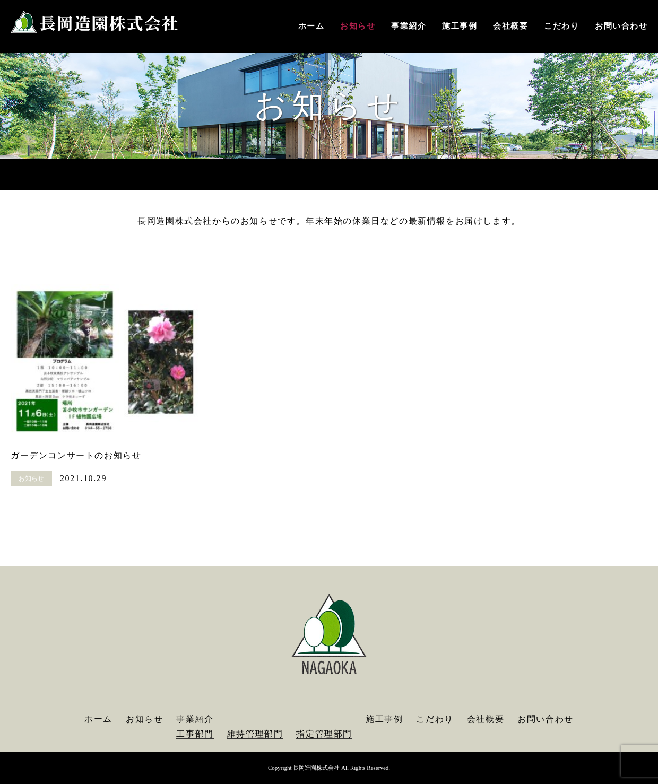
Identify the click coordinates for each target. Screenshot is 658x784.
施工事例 (459, 26)
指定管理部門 (324, 733)
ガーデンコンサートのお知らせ (76, 455)
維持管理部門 (255, 733)
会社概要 (510, 26)
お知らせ (357, 26)
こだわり (561, 26)
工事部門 (194, 733)
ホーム (311, 26)
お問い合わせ (621, 26)
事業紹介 (408, 26)
